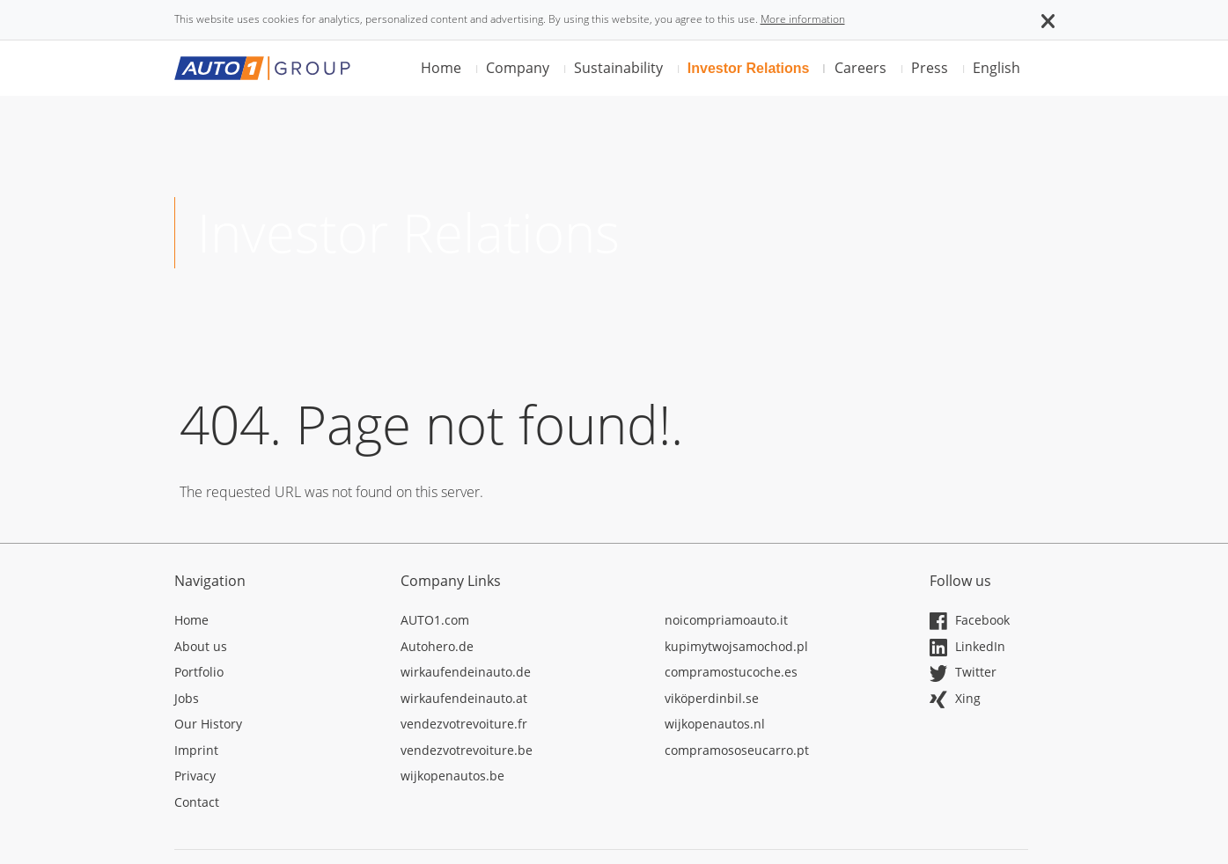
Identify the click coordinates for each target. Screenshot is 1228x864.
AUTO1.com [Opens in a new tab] (435, 619)
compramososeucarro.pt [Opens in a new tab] (737, 750)
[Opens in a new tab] (274, 623)
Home (441, 67)
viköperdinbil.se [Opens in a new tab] (712, 698)
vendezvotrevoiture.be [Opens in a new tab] (467, 750)
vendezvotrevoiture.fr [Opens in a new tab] (464, 723)
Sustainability (618, 67)
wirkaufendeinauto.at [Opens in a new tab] (464, 698)
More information (803, 18)
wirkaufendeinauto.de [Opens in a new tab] (466, 671)
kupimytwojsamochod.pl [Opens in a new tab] (736, 646)
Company (517, 67)
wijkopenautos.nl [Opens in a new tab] (715, 723)
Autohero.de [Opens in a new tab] (437, 646)
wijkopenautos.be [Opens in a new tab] (452, 775)
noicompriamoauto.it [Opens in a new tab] (726, 619)
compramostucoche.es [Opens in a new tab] (731, 671)
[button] (1048, 19)
